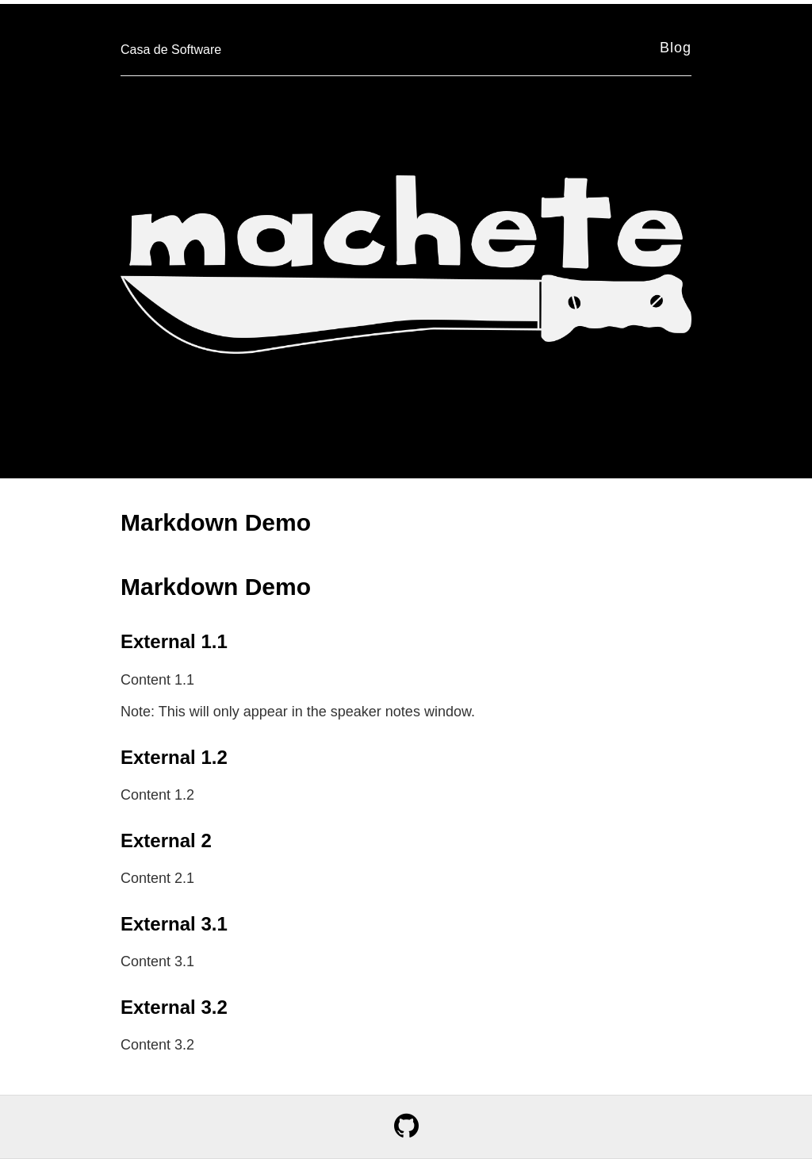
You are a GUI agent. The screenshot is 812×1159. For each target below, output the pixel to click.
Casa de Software (171, 49)
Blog (675, 48)
